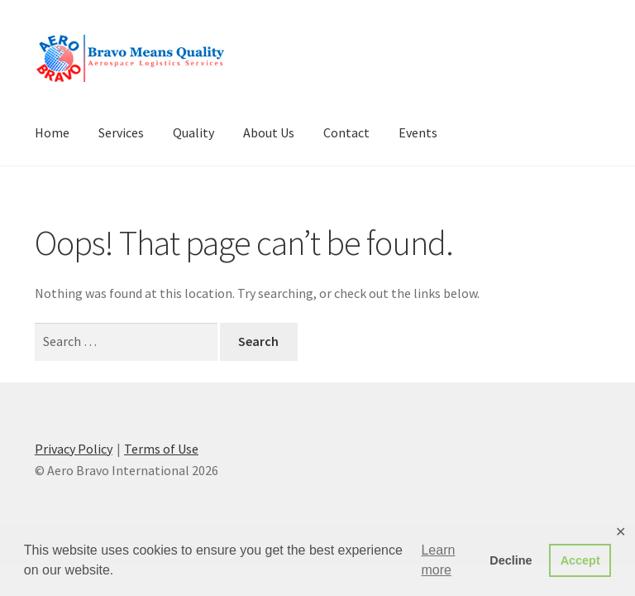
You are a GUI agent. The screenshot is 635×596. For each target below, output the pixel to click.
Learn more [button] (438, 560)
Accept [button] (580, 560)
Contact (346, 132)
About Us (268, 132)
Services (121, 132)
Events (418, 132)
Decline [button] (510, 560)
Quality (193, 132)
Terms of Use (161, 448)
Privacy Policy (73, 448)
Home (52, 132)
